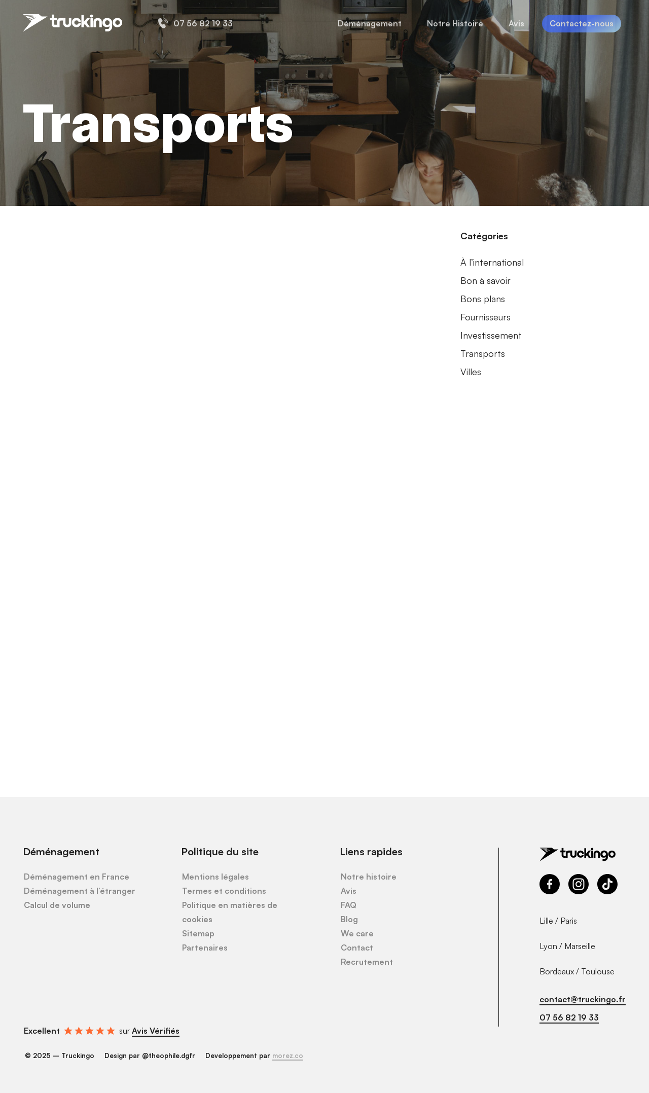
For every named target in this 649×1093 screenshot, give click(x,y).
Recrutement (367, 962)
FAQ (348, 905)
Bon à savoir (485, 280)
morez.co (287, 1055)
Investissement (491, 335)
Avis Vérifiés (155, 1031)
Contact (357, 947)
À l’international (492, 262)
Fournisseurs (485, 316)
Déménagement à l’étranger (79, 891)
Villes (470, 371)
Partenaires (205, 947)
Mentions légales (215, 876)
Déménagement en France (76, 876)
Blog (349, 919)
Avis (348, 891)
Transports (482, 353)
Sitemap (198, 933)
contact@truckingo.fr (582, 999)
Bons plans (482, 298)
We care (357, 933)
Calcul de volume (57, 905)
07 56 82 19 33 (569, 1017)
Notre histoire (368, 876)
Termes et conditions (224, 891)
